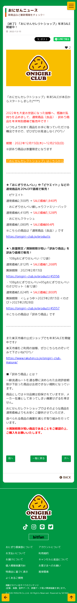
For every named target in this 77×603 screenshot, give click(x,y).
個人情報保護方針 (15, 565)
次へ (66, 458)
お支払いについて (15, 553)
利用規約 (43, 553)
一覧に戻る (38, 458)
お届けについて (14, 559)
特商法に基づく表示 (17, 571)
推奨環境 (43, 571)
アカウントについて (50, 547)
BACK (67, 477)
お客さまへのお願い (50, 565)
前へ (10, 458)
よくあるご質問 (14, 578)
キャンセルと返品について (53, 559)
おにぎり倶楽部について (19, 547)
